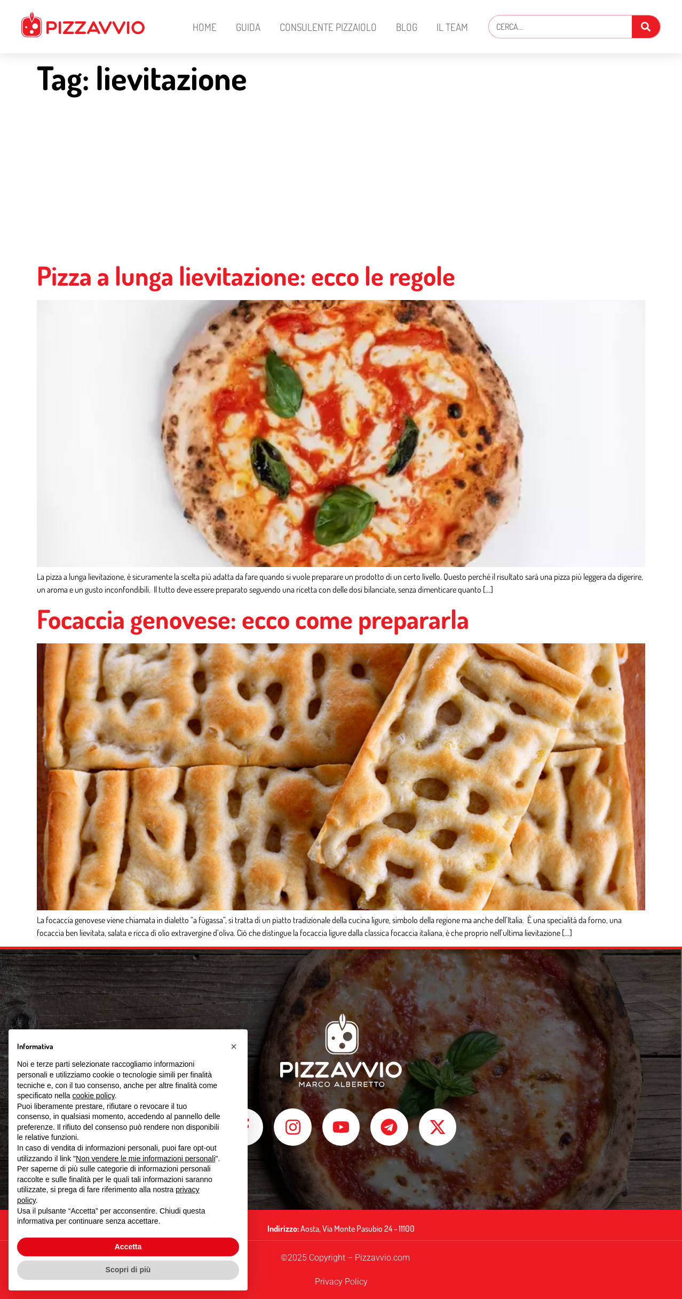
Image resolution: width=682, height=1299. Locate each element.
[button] (233, 1046)
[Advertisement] (341, 180)
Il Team (452, 27)
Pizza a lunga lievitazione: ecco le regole (246, 275)
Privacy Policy (341, 1282)
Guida (248, 27)
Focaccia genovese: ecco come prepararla (253, 618)
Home (205, 27)
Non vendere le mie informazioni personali (145, 1158)
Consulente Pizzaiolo (328, 27)
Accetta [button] (128, 1246)
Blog (406, 27)
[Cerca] (646, 26)
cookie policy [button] (94, 1095)
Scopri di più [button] (128, 1269)
